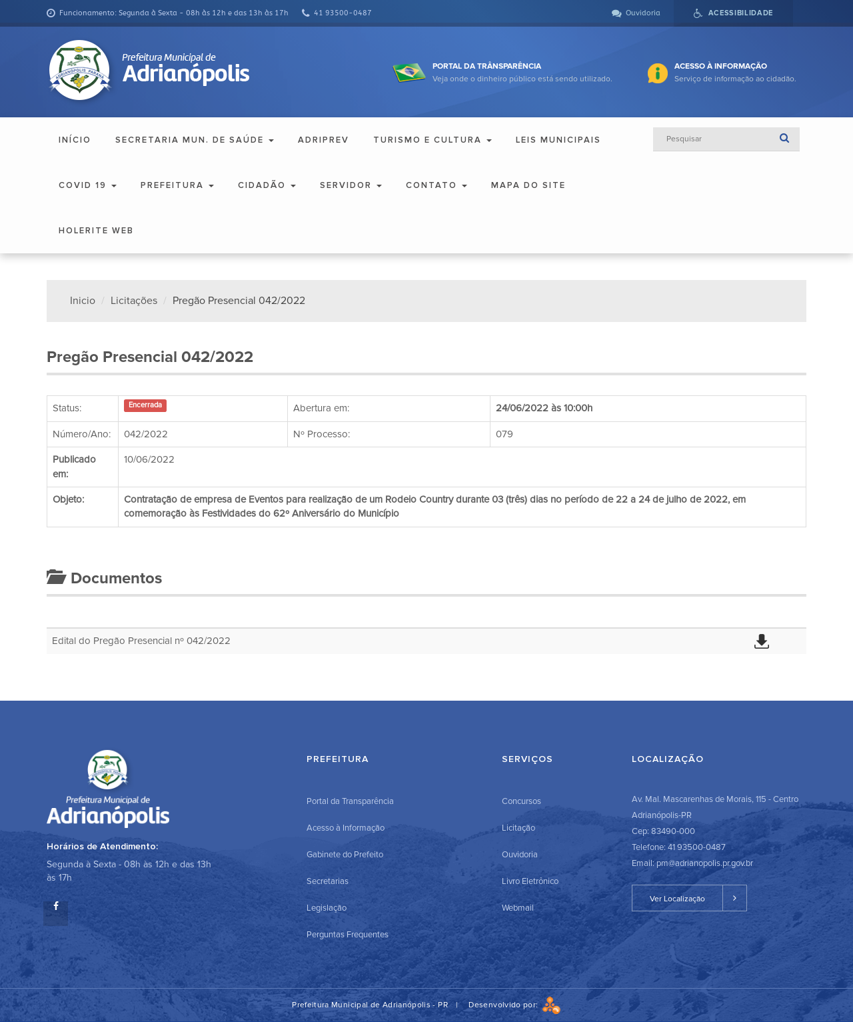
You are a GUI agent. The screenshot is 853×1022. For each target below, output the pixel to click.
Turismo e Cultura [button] (432, 140)
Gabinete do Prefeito (345, 854)
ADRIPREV (323, 140)
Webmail (518, 908)
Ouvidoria (520, 854)
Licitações (134, 300)
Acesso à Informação (346, 828)
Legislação (327, 908)
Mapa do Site (528, 185)
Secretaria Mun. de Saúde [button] (194, 140)
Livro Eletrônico (530, 881)
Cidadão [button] (267, 185)
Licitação (518, 828)
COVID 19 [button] (88, 185)
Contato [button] (436, 185)
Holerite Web (96, 230)
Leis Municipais (558, 140)
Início (75, 140)
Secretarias (328, 881)
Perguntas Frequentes (348, 934)
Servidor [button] (351, 185)
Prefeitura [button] (177, 185)
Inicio (82, 300)
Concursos (521, 801)
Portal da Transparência (350, 801)
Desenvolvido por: (514, 1005)
